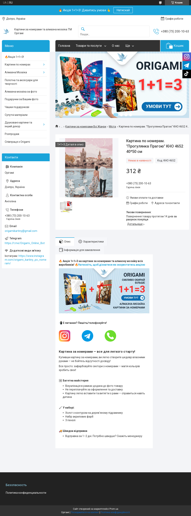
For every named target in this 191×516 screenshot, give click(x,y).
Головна (64, 46)
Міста (112, 126)
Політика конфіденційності (115, 512)
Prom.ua (113, 509)
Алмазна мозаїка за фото (21, 91)
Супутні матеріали (16, 114)
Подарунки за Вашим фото (21, 99)
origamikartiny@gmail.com (21, 230)
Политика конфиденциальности (26, 492)
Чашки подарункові (17, 107)
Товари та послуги (89, 46)
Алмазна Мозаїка (16, 72)
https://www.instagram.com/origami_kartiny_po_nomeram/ (25, 259)
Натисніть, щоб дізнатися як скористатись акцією (111, 264)
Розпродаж (12, 133)
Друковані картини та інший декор (18, 124)
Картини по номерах (17, 64)
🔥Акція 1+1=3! (14, 56)
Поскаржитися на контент (85, 512)
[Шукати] (83, 29)
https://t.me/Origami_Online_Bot (25, 243)
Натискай (123, 10)
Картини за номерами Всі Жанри (85, 126)
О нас (116, 46)
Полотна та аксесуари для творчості (21, 82)
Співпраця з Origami (17, 141)
